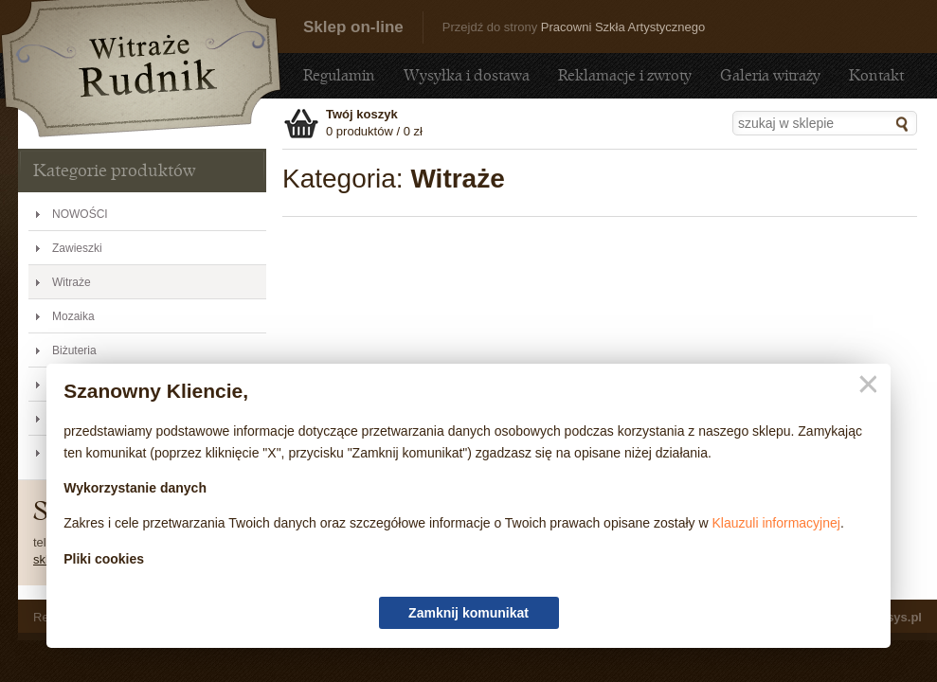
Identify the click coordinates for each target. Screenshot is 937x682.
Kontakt (876, 75)
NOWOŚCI (80, 214)
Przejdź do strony (573, 27)
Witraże (71, 282)
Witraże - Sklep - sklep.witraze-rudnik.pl (141, 68)
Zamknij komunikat (468, 612)
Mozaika (73, 316)
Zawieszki (77, 248)
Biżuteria (74, 350)
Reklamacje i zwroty (625, 75)
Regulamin (339, 75)
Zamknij (864, 385)
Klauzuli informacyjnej (776, 522)
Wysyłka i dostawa (467, 75)
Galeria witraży (770, 75)
